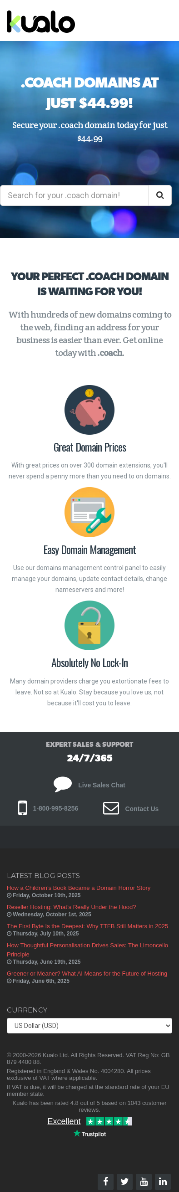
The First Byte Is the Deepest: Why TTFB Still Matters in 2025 (87, 926)
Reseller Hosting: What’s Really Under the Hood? (71, 907)
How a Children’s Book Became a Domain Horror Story (78, 887)
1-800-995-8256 (48, 808)
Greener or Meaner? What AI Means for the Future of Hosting (87, 973)
